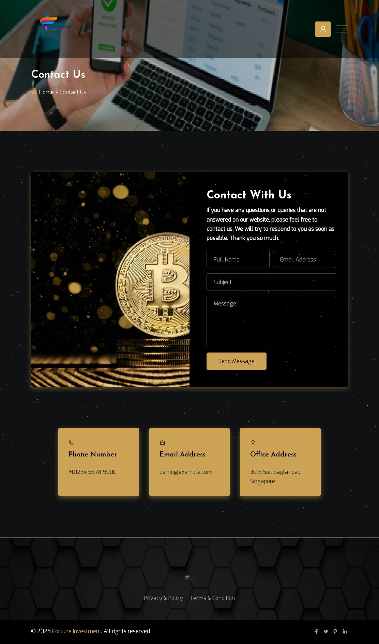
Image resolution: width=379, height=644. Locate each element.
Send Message (236, 361)
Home (46, 92)
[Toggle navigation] (342, 29)
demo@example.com (186, 472)
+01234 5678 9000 (93, 472)
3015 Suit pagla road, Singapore (276, 476)
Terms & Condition (212, 598)
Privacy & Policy (163, 598)
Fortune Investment (76, 631)
